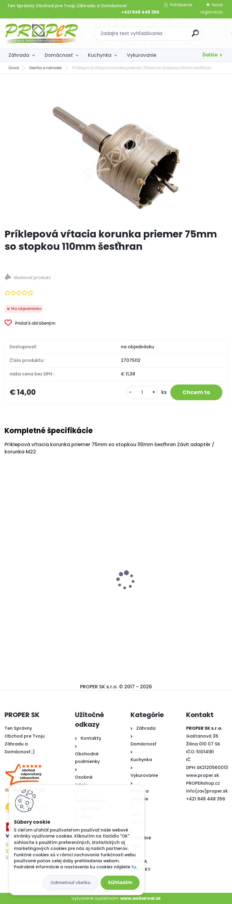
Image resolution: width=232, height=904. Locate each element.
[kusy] (142, 392)
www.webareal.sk (140, 898)
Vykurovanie (141, 55)
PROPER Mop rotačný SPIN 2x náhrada (166, 588)
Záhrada (18, 55)
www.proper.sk (202, 775)
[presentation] (8, 570)
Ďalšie (210, 55)
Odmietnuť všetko (70, 883)
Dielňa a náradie (45, 68)
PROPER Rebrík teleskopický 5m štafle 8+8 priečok (57, 589)
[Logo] (42, 33)
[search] (195, 35)
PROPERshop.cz (203, 783)
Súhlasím (120, 882)
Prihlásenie (181, 5)
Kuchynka (99, 55)
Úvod (13, 68)
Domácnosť (59, 55)
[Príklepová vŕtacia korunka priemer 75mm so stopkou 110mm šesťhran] (116, 151)
